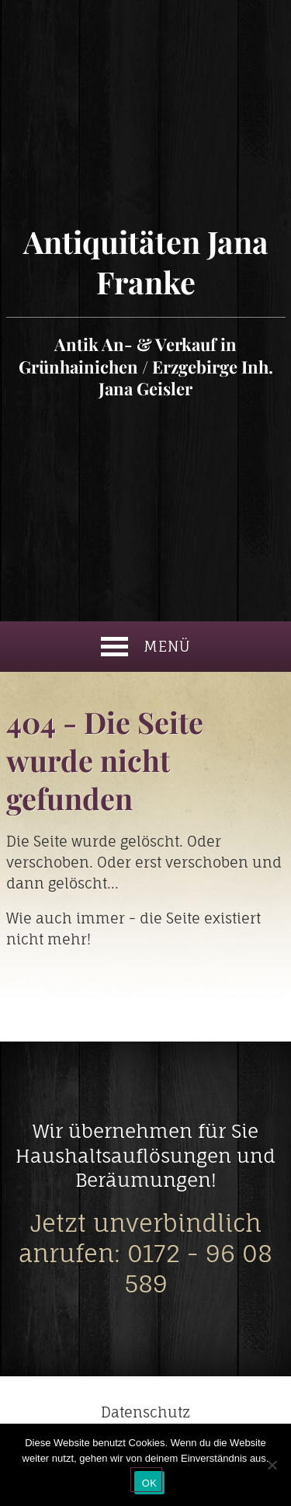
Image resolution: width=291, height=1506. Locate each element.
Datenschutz (145, 1412)
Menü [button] (146, 646)
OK (149, 1483)
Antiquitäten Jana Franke (146, 310)
